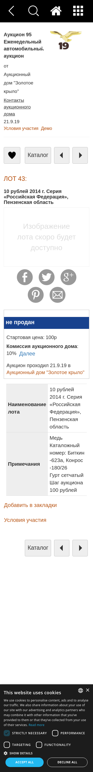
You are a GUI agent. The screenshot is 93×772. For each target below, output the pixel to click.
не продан (20, 322)
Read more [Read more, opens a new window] (36, 725)
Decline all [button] (67, 762)
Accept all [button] (24, 762)
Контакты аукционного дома (17, 107)
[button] (46, 753)
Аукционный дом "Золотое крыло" (45, 372)
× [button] (87, 690)
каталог (38, 155)
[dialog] (46, 728)
